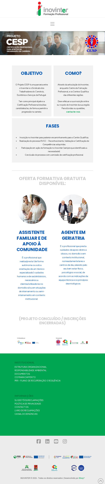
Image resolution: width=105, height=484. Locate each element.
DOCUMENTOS (22, 374)
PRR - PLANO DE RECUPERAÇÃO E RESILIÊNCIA (37, 381)
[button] (53, 24)
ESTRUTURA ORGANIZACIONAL (31, 367)
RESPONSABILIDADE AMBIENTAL (30, 370)
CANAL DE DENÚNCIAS (26, 414)
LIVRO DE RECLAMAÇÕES (27, 410)
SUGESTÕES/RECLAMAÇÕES (29, 400)
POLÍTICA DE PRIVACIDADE (28, 404)
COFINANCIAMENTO (25, 377)
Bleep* (82, 478)
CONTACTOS (22, 407)
